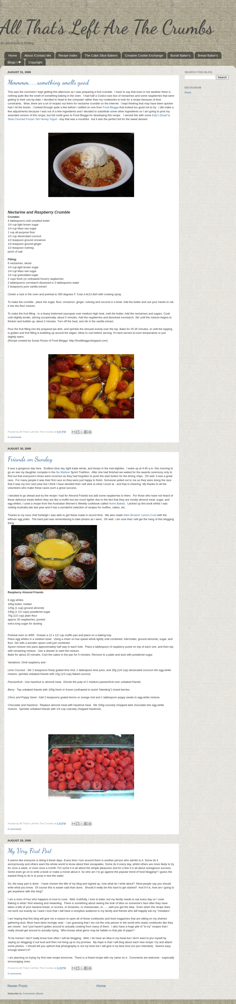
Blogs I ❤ (14, 62)
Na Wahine (63, 472)
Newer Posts (17, 986)
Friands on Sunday (30, 459)
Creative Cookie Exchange (144, 55)
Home (12, 55)
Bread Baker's (208, 55)
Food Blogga (111, 107)
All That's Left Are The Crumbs (106, 27)
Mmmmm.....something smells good (48, 82)
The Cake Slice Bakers (101, 55)
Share (188, 92)
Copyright (35, 62)
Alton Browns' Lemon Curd (139, 515)
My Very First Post (30, 851)
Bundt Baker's (181, 55)
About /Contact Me (37, 55)
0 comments (14, 437)
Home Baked (117, 503)
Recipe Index (68, 55)
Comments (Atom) (33, 993)
